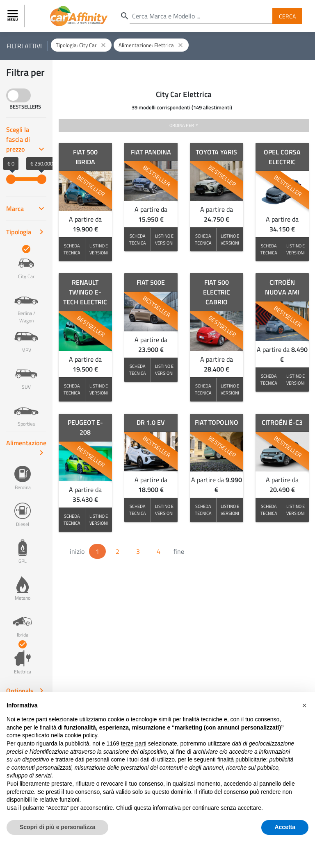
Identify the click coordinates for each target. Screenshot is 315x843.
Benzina (22, 473)
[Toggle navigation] (13, 16)
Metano (22, 584)
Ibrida (22, 621)
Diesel (22, 510)
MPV (26, 336)
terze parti (133, 743)
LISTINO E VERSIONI (98, 249)
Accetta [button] (284, 827)
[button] (304, 705)
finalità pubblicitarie (241, 759)
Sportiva (26, 410)
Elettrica (22, 658)
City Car (26, 262)
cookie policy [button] (81, 735)
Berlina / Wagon (26, 303)
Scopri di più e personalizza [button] (57, 827)
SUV (26, 373)
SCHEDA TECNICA (72, 249)
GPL (22, 547)
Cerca (287, 16)
